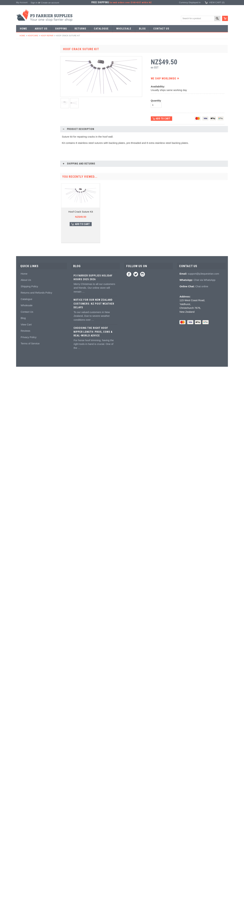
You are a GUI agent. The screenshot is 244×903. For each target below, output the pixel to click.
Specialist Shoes (26, 74)
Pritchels (22, 129)
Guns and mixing (26, 321)
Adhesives (23, 315)
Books (21, 377)
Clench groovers (26, 247)
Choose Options (38, 532)
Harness (22, 86)
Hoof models (24, 383)
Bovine (21, 463)
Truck (20, 296)
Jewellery (22, 445)
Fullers (21, 185)
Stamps (21, 135)
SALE (21, 55)
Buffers (21, 216)
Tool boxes (23, 278)
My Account (21, 2)
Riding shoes (24, 80)
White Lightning (25, 346)
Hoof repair (47, 36)
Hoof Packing (24, 309)
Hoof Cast (36, 756)
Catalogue (26, 835)
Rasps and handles (27, 259)
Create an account (50, 2)
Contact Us (27, 848)
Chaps (21, 432)
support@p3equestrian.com (203, 809)
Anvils (21, 173)
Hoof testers (24, 265)
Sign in (34, 2)
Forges (21, 179)
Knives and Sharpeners (29, 228)
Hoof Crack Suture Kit (80, 219)
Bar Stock (22, 104)
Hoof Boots (23, 408)
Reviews (25, 867)
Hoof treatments (26, 364)
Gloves (21, 451)
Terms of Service (30, 879)
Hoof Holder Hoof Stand (36, 519)
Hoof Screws (36, 697)
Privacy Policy (28, 873)
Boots (21, 414)
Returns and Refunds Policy (36, 829)
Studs (21, 389)
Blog (23, 854)
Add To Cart (38, 709)
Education (23, 370)
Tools (20, 117)
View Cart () (217, 2)
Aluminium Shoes (26, 67)
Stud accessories (26, 401)
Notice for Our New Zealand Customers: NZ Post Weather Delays (94, 840)
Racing (21, 98)
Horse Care (23, 457)
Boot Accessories (26, 420)
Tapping (22, 160)
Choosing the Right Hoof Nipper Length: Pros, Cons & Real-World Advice (93, 868)
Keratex (22, 339)
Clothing (22, 426)
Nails (20, 111)
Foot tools (23, 191)
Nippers (22, 203)
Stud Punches (25, 154)
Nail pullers (23, 222)
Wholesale (27, 841)
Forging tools (24, 123)
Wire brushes (24, 290)
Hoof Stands (24, 272)
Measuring (23, 284)
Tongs (21, 142)
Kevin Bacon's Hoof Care (30, 352)
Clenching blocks (26, 253)
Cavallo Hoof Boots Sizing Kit (36, 578)
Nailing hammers (26, 234)
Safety (21, 438)
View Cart (26, 860)
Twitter (135, 810)
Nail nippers (24, 197)
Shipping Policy (29, 822)
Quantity (156, 100)
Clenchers (23, 241)
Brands (21, 469)
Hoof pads (23, 333)
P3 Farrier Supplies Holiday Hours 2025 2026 (93, 813)
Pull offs (22, 210)
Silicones (22, 327)
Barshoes (22, 92)
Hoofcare (33, 36)
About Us (26, 816)
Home (22, 36)
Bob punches (24, 166)
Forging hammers (26, 148)
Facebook (129, 810)
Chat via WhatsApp (204, 816)
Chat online (201, 822)
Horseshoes (24, 61)
